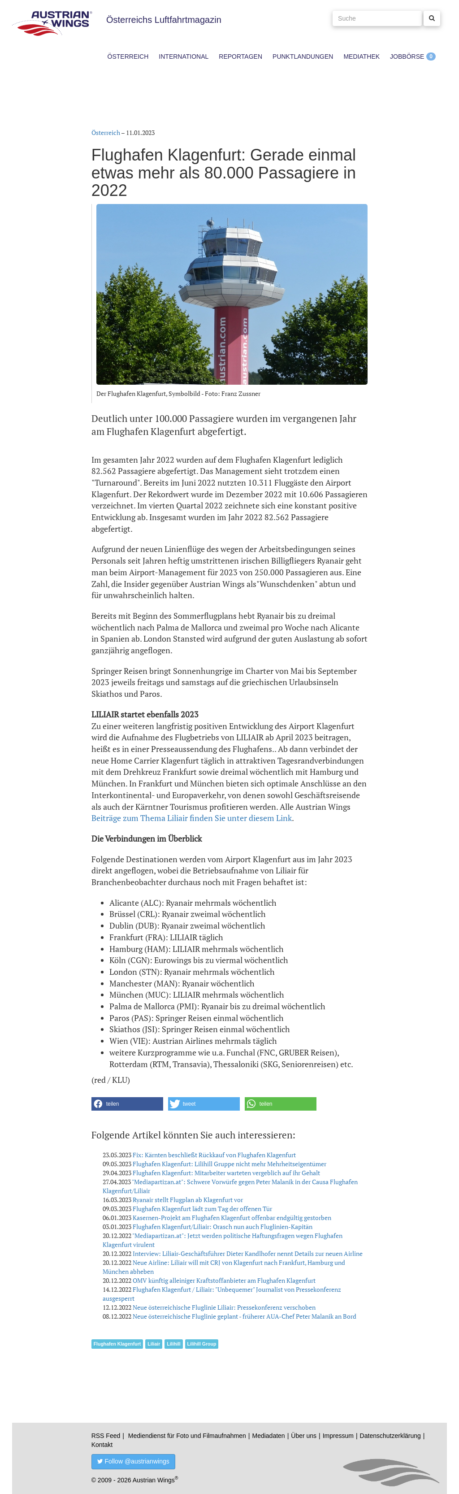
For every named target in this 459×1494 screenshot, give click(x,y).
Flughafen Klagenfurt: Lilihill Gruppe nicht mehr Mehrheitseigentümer (229, 1164)
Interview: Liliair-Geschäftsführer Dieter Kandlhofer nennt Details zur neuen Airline (248, 1253)
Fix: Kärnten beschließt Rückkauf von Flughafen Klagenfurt (214, 1155)
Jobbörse (407, 56)
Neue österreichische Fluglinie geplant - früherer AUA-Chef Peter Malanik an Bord (244, 1316)
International (183, 56)
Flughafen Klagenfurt (117, 1343)
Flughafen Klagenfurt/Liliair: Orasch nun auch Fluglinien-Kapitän (222, 1226)
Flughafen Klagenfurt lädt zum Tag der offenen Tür (202, 1208)
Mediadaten (268, 1435)
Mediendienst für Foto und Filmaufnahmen (187, 1435)
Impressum (338, 1435)
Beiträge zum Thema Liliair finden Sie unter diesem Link (191, 817)
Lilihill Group (202, 1343)
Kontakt (102, 1444)
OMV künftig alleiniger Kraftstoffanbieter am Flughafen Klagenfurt (224, 1280)
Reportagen (240, 56)
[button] (127, 1104)
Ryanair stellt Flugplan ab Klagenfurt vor (188, 1199)
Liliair (153, 1343)
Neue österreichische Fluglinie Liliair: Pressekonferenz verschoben (224, 1307)
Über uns (303, 1435)
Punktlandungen (303, 56)
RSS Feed (106, 1435)
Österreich (128, 56)
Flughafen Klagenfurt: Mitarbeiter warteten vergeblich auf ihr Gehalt (226, 1172)
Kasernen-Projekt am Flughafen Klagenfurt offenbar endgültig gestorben (232, 1217)
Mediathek (361, 56)
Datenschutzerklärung (390, 1435)
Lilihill (173, 1343)
